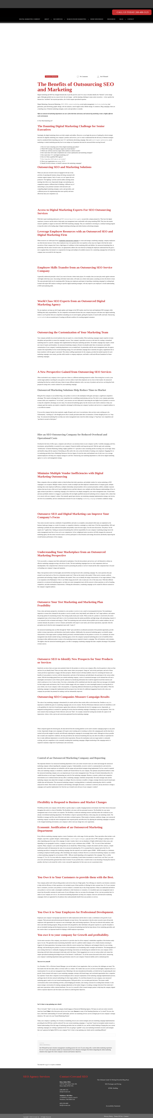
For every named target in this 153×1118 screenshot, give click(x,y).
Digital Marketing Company (32, 10)
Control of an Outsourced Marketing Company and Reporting (76, 757)
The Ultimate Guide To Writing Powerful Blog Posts (113, 1079)
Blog (120, 10)
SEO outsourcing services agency (70, 216)
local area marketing (98, 102)
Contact (128, 10)
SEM (65, 102)
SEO (62, 102)
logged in (47, 1064)
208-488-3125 (142, 4)
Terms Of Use (119, 1114)
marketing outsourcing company (68, 237)
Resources (110, 10)
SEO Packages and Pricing (113, 1082)
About (49, 10)
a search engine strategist (76, 838)
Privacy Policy (110, 1114)
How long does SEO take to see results (52, 156)
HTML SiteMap (113, 1086)
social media (40, 314)
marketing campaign (88, 498)
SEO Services (59, 10)
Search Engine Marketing (77, 10)
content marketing (73, 102)
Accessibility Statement (113, 1104)
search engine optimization (99, 138)
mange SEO (60, 158)
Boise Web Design (96, 10)
